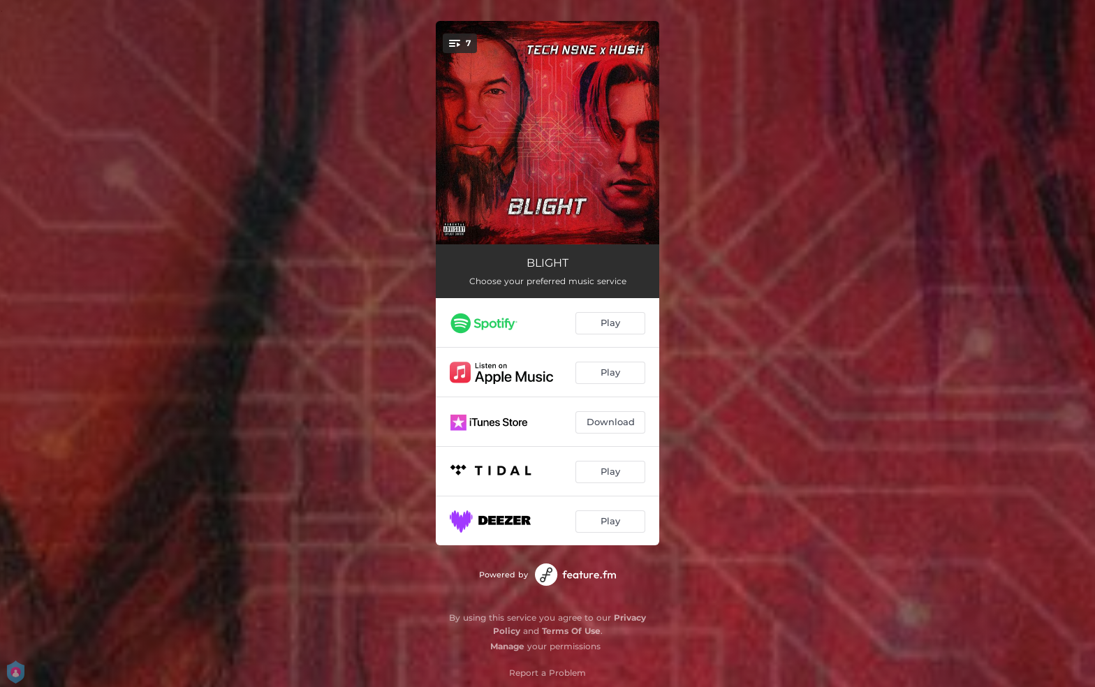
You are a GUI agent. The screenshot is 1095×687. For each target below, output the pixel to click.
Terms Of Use (571, 631)
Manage (507, 646)
